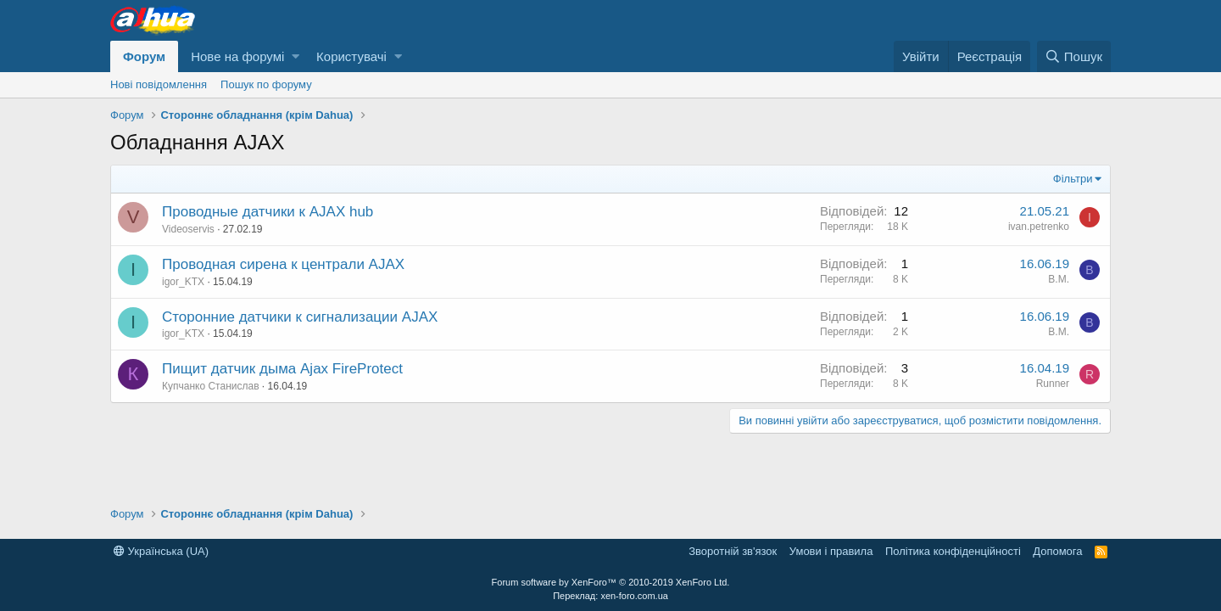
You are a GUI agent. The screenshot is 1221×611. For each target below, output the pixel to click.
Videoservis (188, 229)
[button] (295, 56)
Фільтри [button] (1073, 178)
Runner (1052, 384)
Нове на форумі (237, 56)
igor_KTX (183, 282)
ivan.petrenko (1038, 227)
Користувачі (351, 56)
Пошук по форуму (266, 84)
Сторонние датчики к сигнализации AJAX (300, 317)
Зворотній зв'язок (733, 551)
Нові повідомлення (158, 84)
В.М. (1058, 279)
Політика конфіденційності (953, 551)
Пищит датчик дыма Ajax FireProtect (282, 369)
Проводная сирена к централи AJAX (283, 264)
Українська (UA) (161, 551)
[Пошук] (1074, 56)
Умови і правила (831, 551)
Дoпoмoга (1057, 551)
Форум (144, 56)
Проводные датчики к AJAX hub (267, 212)
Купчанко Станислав (210, 386)
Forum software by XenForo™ (611, 582)
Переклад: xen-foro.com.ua (610, 596)
